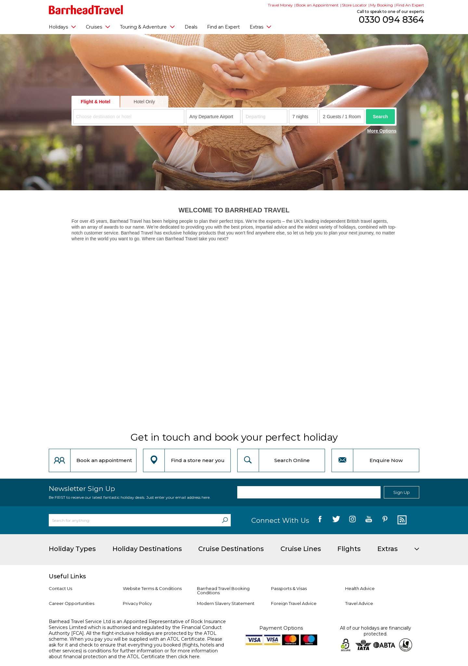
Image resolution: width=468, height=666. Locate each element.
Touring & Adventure (147, 26)
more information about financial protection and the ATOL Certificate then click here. (133, 654)
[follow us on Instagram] (352, 520)
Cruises (98, 26)
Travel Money (280, 5)
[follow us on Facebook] (320, 520)
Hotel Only (144, 101)
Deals (191, 27)
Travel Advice (359, 603)
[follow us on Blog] (401, 520)
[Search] (225, 520)
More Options (381, 130)
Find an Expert (223, 27)
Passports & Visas (289, 588)
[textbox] (129, 117)
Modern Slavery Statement (225, 603)
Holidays (62, 26)
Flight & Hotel (95, 101)
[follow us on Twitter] (336, 520)
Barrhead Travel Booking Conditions (223, 590)
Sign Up (401, 492)
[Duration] (303, 116)
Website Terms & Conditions (152, 588)
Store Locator (354, 5)
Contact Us (60, 588)
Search (380, 116)
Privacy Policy (137, 603)
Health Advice (360, 588)
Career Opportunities (71, 603)
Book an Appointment (317, 5)
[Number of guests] (342, 116)
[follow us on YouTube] (368, 520)
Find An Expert (410, 5)
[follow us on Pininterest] (385, 520)
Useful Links (67, 576)
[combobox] (128, 116)
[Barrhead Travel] (86, 10)
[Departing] (264, 116)
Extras (260, 26)
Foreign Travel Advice (294, 603)
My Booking (381, 5)
